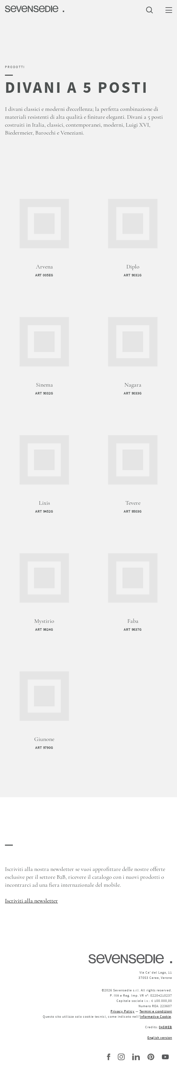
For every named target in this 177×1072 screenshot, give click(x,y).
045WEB (165, 1027)
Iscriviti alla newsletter (31, 901)
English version (159, 1037)
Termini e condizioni (155, 1011)
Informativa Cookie (155, 1016)
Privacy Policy (123, 1011)
